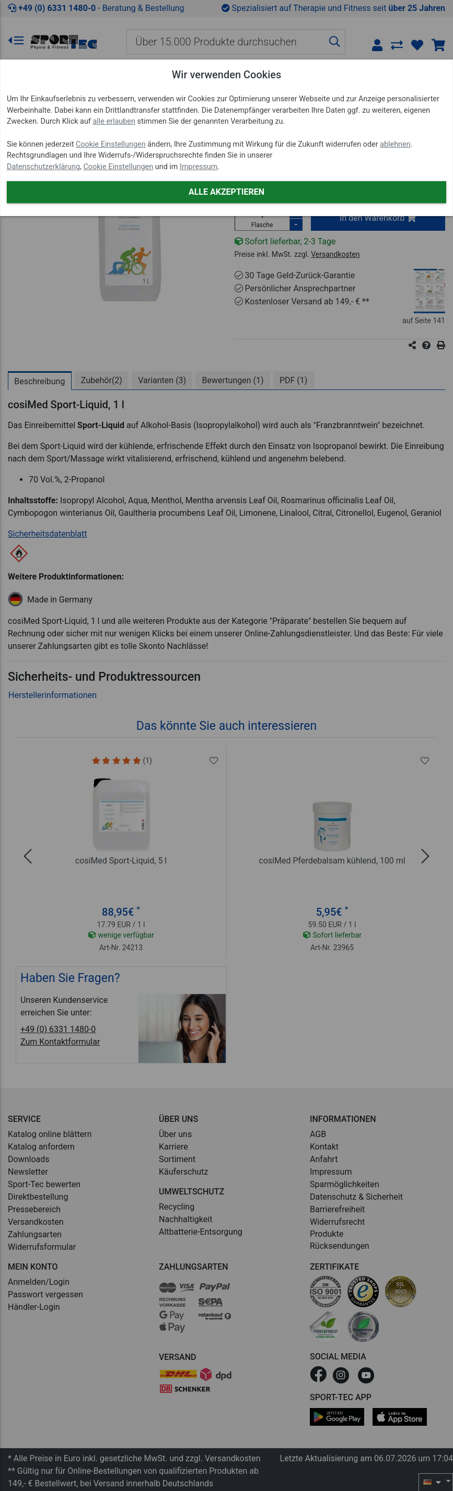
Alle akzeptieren (226, 192)
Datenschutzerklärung (43, 166)
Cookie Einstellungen (111, 144)
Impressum (198, 166)
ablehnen (395, 144)
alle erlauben (113, 121)
